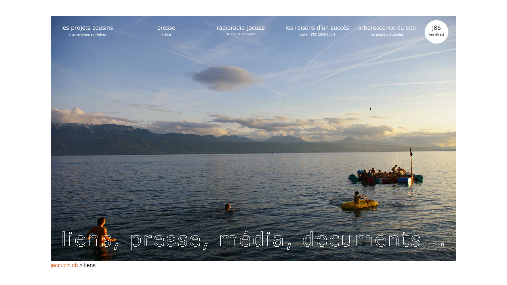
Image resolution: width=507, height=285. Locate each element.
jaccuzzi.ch (64, 265)
